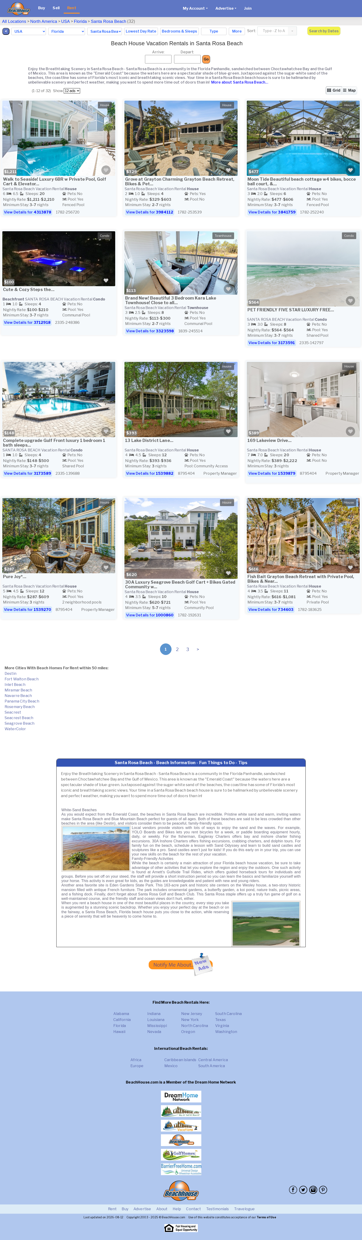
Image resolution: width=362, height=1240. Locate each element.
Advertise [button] (224, 8)
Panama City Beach (22, 701)
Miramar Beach (18, 690)
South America (211, 1066)
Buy (41, 8)
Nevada (154, 1032)
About (162, 1209)
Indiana (153, 1014)
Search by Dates (324, 31)
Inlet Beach (15, 684)
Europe (137, 1066)
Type (213, 31)
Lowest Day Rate (141, 31)
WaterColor (15, 729)
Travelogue (244, 1209)
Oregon (188, 1032)
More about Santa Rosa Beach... (239, 82)
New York (190, 1020)
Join (248, 8)
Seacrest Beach (19, 718)
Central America (213, 1060)
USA (65, 21)
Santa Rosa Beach (108, 21)
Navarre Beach (18, 696)
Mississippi (157, 1026)
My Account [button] (194, 8)
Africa (136, 1060)
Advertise (142, 1209)
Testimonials (217, 1209)
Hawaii (119, 1032)
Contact (193, 1209)
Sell (56, 8)
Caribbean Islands (180, 1060)
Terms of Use (266, 1217)
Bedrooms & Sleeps (179, 31)
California (122, 1020)
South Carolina (228, 1014)
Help (177, 1209)
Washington (226, 1032)
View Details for (27, 212)
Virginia (222, 1026)
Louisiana (155, 1020)
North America (43, 21)
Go (206, 59)
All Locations (14, 21)
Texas (220, 1020)
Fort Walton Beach (22, 679)
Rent (71, 8)
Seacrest (13, 712)
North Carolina (194, 1026)
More (237, 31)
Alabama (121, 1014)
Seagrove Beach (19, 723)
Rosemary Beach (20, 707)
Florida (80, 21)
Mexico (171, 1066)
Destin (10, 673)
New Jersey (191, 1014)
